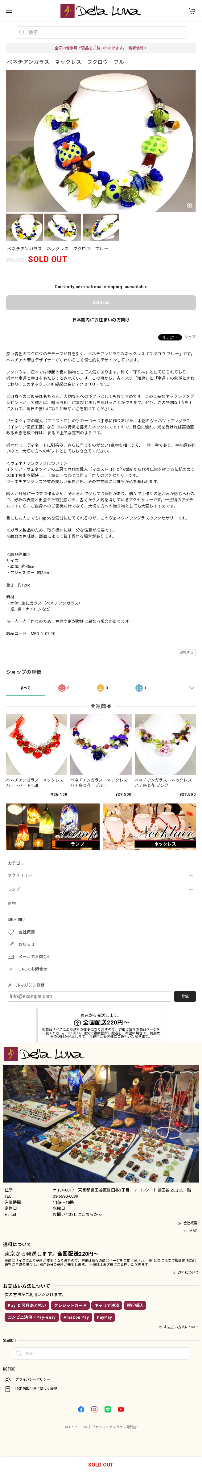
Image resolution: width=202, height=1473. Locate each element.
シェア (190, 337)
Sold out (101, 302)
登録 (185, 996)
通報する (187, 652)
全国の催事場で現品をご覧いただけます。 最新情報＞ (101, 48)
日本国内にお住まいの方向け (101, 319)
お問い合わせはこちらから (77, 1214)
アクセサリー (20, 875)
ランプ (14, 889)
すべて (25, 688)
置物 (12, 903)
